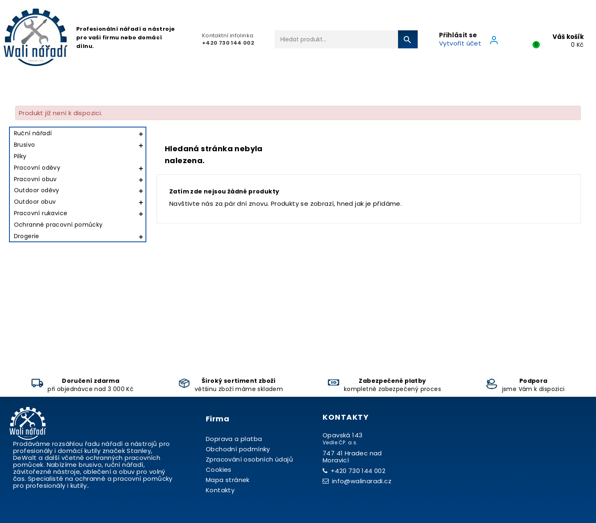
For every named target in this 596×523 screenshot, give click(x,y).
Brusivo (24, 145)
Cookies (219, 469)
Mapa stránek (228, 479)
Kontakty (220, 490)
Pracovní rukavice (41, 213)
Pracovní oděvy (37, 168)
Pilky (20, 156)
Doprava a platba (234, 438)
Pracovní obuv (35, 179)
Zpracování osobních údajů (249, 459)
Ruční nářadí (33, 133)
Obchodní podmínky (238, 449)
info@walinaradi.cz (361, 481)
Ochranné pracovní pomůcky (58, 225)
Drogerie (26, 236)
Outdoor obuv (35, 202)
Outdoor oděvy (36, 190)
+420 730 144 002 (358, 470)
